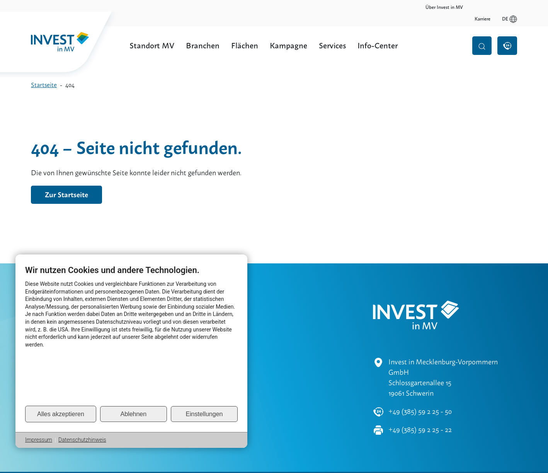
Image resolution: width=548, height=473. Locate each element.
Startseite (44, 85)
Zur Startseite (66, 194)
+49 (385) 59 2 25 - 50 (420, 388)
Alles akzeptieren (60, 414)
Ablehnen (134, 414)
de (509, 7)
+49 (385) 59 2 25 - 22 (420, 407)
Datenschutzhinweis (82, 440)
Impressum (38, 440)
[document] (131, 335)
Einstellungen (204, 414)
